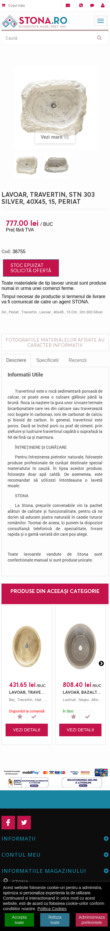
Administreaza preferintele (92, 920)
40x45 (58, 312)
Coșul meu (13, 5)
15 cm (71, 312)
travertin (29, 312)
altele (96, 699)
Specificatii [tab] (47, 360)
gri (3, 312)
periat (14, 312)
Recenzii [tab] (78, 360)
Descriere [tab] (16, 360)
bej (11, 699)
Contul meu (21, 854)
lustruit (69, 699)
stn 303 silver (91, 312)
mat (38, 699)
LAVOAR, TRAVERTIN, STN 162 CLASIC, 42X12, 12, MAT (28, 692)
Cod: (6, 251)
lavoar (45, 312)
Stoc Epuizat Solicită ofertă (31, 267)
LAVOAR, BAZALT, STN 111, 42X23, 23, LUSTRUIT (82, 692)
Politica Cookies (52, 908)
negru (84, 699)
